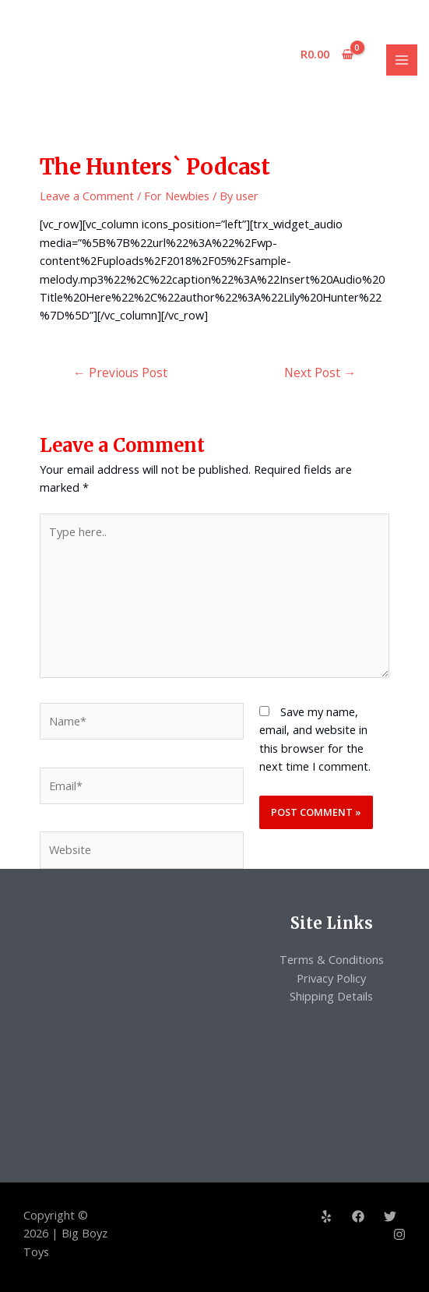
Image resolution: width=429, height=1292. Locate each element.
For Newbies (176, 195)
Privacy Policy (331, 978)
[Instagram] (399, 1234)
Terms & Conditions (332, 959)
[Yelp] (326, 1216)
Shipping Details (331, 996)
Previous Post (120, 372)
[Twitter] (390, 1216)
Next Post (320, 372)
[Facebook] (358, 1216)
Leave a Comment (87, 195)
